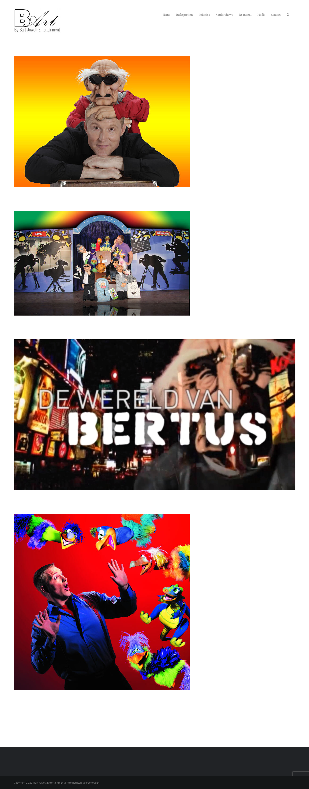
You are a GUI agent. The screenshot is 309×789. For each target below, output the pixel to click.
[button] (288, 14)
